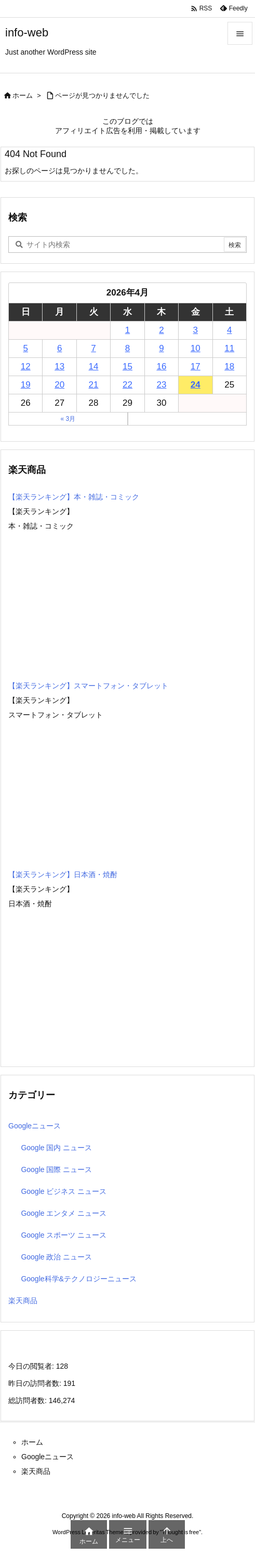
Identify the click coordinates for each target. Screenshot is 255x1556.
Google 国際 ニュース (56, 1169)
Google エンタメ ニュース (63, 1213)
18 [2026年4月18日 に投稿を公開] (229, 366)
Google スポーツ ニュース (63, 1235)
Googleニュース (34, 1126)
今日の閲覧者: (32, 1366)
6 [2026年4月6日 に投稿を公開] (59, 348)
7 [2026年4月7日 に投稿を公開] (93, 348)
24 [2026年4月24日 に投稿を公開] (195, 385)
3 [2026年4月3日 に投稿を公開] (195, 330)
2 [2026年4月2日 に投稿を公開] (161, 330)
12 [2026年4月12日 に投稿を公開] (26, 366)
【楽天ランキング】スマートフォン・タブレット (88, 685)
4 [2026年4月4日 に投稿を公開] (229, 330)
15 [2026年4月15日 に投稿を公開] (127, 366)
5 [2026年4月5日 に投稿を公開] (25, 348)
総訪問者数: (28, 1400)
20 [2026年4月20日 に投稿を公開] (59, 385)
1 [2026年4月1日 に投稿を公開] (127, 330)
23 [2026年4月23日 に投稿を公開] (161, 385)
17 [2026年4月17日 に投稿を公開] (195, 366)
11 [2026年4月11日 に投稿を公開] (229, 348)
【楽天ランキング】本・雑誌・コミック (73, 497)
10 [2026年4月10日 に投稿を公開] (195, 348)
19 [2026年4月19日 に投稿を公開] (26, 385)
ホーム (22, 95)
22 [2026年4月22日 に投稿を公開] (127, 385)
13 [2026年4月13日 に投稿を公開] (59, 366)
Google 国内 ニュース (56, 1147)
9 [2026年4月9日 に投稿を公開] (161, 348)
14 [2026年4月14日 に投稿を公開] (94, 366)
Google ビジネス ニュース (63, 1191)
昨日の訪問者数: (35, 1383)
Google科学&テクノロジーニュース (78, 1279)
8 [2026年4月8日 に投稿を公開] (127, 348)
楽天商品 (22, 1300)
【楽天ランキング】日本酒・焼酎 (62, 874)
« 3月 (67, 418)
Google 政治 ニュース (56, 1257)
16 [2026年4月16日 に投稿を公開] (161, 366)
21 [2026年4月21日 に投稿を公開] (94, 385)
